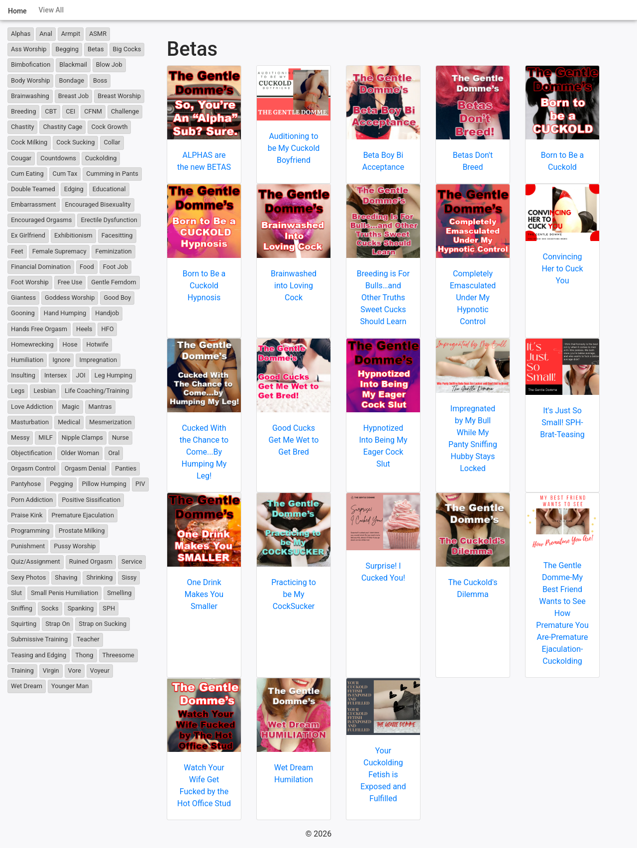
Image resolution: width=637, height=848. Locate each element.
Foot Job (115, 266)
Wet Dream (26, 686)
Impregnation (98, 359)
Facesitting (117, 235)
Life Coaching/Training (97, 390)
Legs (17, 390)
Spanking (81, 608)
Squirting (23, 623)
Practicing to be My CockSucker (293, 594)
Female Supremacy (59, 251)
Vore (74, 670)
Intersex (55, 375)
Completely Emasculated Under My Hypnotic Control (473, 297)
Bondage (71, 80)
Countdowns (58, 158)
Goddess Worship (70, 297)
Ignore (61, 359)
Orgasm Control (33, 468)
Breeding (23, 111)
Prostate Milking (82, 530)
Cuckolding (101, 158)
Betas (96, 49)
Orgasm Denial (85, 468)
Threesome (118, 655)
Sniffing (21, 608)
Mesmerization (110, 422)
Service (131, 561)
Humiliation (27, 359)
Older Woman (80, 453)
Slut (16, 593)
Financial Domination (41, 266)
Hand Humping (65, 313)
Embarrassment (33, 204)
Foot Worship (30, 282)
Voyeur (99, 670)
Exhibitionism (73, 235)
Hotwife (97, 344)
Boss (100, 80)
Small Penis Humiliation (64, 593)
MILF (45, 437)
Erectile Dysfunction (109, 220)
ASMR (97, 33)
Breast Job (73, 96)
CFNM (93, 111)
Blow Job (109, 64)
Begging (67, 49)
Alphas (20, 33)
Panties (125, 468)
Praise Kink (27, 515)
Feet (17, 251)
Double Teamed (33, 189)
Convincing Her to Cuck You (562, 268)
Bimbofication (30, 64)
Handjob (107, 313)
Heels (84, 329)
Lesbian (44, 390)
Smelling (119, 593)
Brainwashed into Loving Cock (294, 285)
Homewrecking (32, 344)
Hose (70, 344)
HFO (107, 329)
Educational (109, 189)
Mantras (100, 406)
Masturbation (30, 422)
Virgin (51, 670)
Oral (113, 453)
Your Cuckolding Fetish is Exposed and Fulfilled (383, 774)
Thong (84, 655)
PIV (140, 483)
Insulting (23, 375)
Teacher (88, 639)
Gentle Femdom (113, 282)
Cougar (21, 158)
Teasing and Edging (38, 655)
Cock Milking (29, 142)
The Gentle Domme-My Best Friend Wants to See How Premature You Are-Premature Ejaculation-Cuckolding (562, 613)
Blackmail (73, 64)
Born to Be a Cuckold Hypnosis (204, 285)
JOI (80, 375)
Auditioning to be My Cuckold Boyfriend (294, 148)
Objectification (31, 453)
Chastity (22, 126)
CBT (51, 111)
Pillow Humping (104, 483)
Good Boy (117, 297)
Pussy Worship (75, 546)
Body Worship (30, 80)
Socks (50, 608)
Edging (74, 189)
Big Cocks (127, 49)
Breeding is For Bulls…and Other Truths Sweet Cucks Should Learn (383, 297)
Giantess (23, 297)
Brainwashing (30, 96)
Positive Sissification (91, 499)
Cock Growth (109, 126)
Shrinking (99, 577)
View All (51, 10)
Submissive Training (39, 639)
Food (87, 266)
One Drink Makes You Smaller (204, 594)
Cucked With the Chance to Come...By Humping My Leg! (204, 452)
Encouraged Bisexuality (98, 204)
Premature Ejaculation (83, 515)
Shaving (66, 577)
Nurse (120, 437)
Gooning (23, 313)
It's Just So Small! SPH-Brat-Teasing (562, 422)
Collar (112, 142)
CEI (70, 111)
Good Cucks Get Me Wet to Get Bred (294, 440)
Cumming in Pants (112, 173)
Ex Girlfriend (28, 235)
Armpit (70, 33)
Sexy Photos (28, 577)
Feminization (113, 251)
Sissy (128, 577)
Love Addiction (32, 406)
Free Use (70, 282)
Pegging (61, 483)
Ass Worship (28, 49)
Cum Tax (65, 173)
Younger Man (70, 686)
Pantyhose (26, 483)
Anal (45, 33)
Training (22, 670)
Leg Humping (113, 375)
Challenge (125, 111)
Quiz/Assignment (35, 561)
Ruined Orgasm (90, 561)
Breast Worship (119, 96)
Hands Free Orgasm (39, 329)
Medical (69, 422)
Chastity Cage (62, 126)
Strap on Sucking (102, 623)
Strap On (57, 623)
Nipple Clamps (82, 437)
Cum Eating (27, 173)
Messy (20, 437)
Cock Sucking (75, 142)
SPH (109, 608)
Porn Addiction (32, 499)
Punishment (28, 546)
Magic (70, 406)
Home (17, 11)
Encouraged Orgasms (41, 220)
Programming (30, 530)
